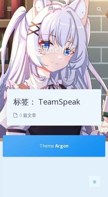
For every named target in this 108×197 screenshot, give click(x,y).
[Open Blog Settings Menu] (94, 181)
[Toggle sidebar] (9, 9)
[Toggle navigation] (99, 9)
